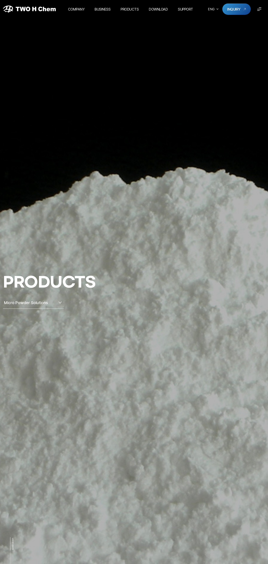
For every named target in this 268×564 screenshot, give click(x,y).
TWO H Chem (29, 9)
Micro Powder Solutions (26, 302)
